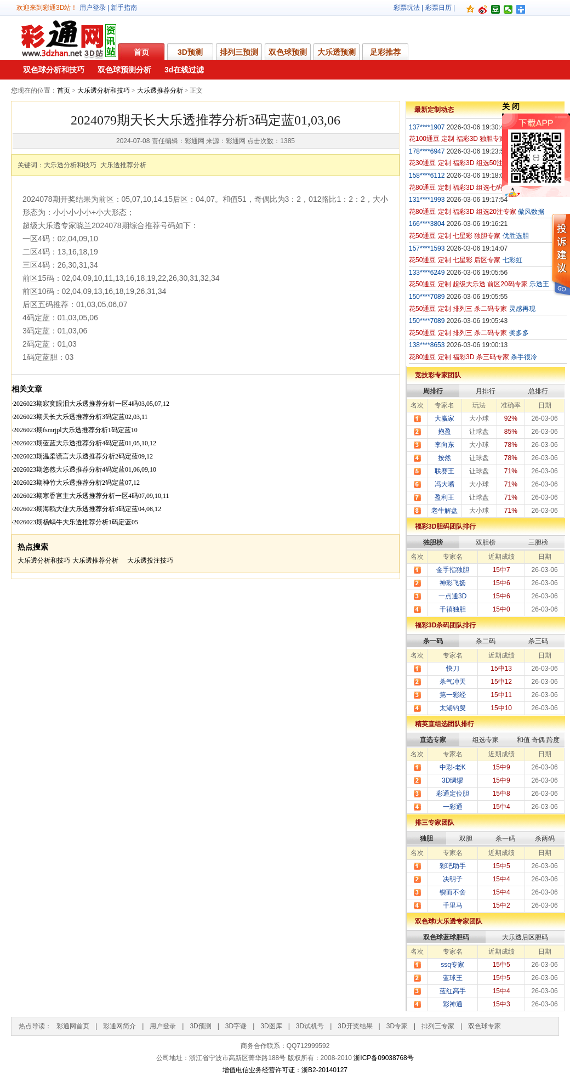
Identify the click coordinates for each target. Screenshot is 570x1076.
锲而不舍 (453, 892)
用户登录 (92, 8)
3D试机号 (310, 1026)
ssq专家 (452, 965)
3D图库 (271, 1026)
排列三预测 (239, 52)
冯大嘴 (444, 484)
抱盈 (444, 431)
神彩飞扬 (453, 583)
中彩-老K (453, 767)
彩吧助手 (453, 866)
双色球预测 (288, 52)
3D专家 (397, 1026)
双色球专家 (484, 1026)
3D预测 (190, 52)
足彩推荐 (385, 52)
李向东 (444, 445)
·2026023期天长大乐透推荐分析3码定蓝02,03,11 (80, 417)
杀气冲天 (453, 682)
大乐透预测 (336, 52)
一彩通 (453, 807)
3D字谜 (236, 1026)
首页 (141, 52)
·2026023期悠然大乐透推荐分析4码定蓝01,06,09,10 (84, 469)
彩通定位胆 (452, 793)
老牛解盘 (444, 510)
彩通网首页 (72, 1026)
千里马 (453, 905)
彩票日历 (438, 8)
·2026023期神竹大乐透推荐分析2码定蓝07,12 (76, 482)
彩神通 (453, 1004)
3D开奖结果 (355, 1026)
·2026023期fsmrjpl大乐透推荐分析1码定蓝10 (75, 430)
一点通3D (452, 596)
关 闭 (511, 106)
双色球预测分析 (124, 69)
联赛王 (444, 471)
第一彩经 (453, 695)
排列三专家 (437, 1026)
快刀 (452, 668)
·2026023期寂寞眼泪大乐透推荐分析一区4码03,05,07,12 (90, 403)
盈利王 (444, 497)
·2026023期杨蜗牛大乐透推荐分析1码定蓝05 (75, 522)
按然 (444, 458)
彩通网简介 (119, 1026)
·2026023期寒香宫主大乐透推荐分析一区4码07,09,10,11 (90, 496)
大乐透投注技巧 (150, 560)
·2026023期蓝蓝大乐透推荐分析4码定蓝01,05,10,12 (84, 443)
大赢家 (444, 418)
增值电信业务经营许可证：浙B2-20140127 (285, 1070)
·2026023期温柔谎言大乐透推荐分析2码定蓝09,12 (82, 456)
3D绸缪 (452, 780)
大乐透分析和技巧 (103, 90)
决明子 (453, 879)
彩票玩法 (407, 8)
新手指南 (124, 8)
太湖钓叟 (453, 708)
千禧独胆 (453, 609)
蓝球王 (453, 978)
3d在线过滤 (184, 69)
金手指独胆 (452, 570)
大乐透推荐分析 (160, 90)
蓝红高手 (453, 991)
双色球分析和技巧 (53, 69)
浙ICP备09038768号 (383, 1058)
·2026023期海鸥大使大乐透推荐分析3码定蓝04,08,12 (86, 509)
